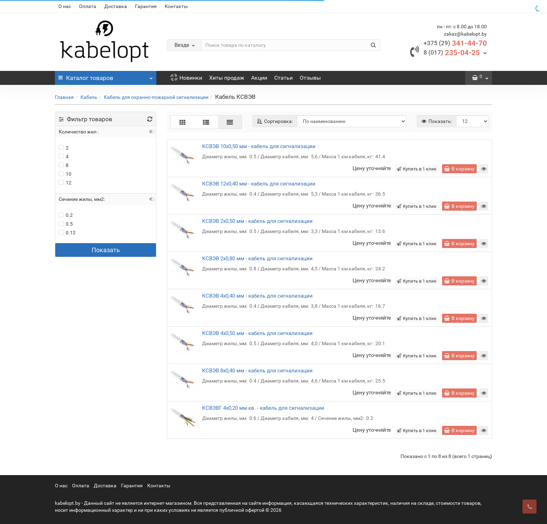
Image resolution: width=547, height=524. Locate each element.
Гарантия (146, 6)
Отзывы (310, 77)
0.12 (67, 232)
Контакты (176, 6)
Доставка (115, 6)
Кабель (88, 97)
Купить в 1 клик (416, 169)
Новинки (186, 77)
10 (65, 174)
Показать (106, 250)
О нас (64, 6)
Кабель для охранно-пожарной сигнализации (156, 97)
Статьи (283, 77)
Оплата (87, 6)
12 (65, 182)
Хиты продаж (226, 77)
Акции (259, 77)
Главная (64, 97)
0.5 (66, 224)
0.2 (66, 215)
